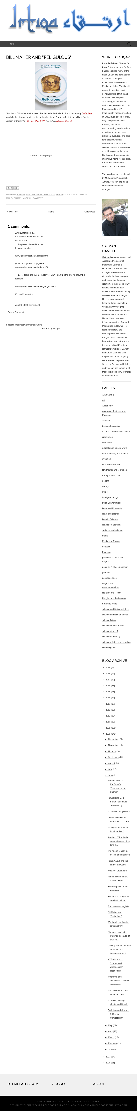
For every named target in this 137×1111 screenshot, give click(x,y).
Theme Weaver (33, 1105)
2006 (108, 1062)
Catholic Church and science (116, 431)
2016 (108, 685)
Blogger (56, 328)
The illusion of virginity (118, 906)
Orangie (106, 189)
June (110, 775)
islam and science (110, 514)
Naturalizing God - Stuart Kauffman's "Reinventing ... (117, 802)
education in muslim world (114, 448)
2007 (108, 1056)
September (113, 757)
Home (11, 44)
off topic (106, 546)
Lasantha (76, 1105)
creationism (107, 437)
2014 (108, 697)
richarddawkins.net (64, 121)
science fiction (109, 620)
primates (106, 572)
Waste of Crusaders (117, 870)
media (105, 535)
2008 (108, 734)
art (103, 400)
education (107, 442)
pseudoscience (109, 578)
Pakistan (106, 552)
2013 (108, 704)
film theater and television (40, 194)
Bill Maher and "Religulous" (39, 57)
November (113, 745)
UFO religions (108, 647)
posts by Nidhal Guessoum (115, 567)
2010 (108, 721)
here (115, 375)
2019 (108, 667)
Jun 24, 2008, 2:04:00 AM (27, 305)
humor (59, 194)
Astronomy (107, 405)
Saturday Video (109, 603)
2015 (108, 691)
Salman (106, 257)
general (105, 481)
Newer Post (12, 211)
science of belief (110, 631)
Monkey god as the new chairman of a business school (119, 949)
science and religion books (115, 614)
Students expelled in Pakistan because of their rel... (119, 936)
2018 (108, 673)
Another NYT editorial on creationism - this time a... (118, 841)
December (113, 739)
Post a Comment (16, 312)
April (110, 1031)
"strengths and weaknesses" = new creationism (118, 981)
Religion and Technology (114, 598)
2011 (108, 716)
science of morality (111, 636)
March (111, 1037)
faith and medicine (111, 464)
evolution (106, 459)
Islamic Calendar (110, 519)
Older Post (89, 211)
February (112, 1043)
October (112, 751)
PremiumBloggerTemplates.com (106, 1105)
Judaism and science (112, 530)
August (111, 763)
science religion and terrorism (116, 642)
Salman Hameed (22, 198)
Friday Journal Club (111, 475)
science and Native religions (115, 609)
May (110, 1025)
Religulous (87, 113)
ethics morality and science (115, 453)
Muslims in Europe (111, 541)
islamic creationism (111, 524)
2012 (108, 710)
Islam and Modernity (112, 508)
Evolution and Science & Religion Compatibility (118, 1014)
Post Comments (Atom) (30, 325)
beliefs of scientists (111, 426)
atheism (21, 194)
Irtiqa (65, 1101)
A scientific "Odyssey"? (119, 811)
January (112, 1049)
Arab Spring (108, 394)
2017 (108, 679)
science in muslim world (113, 625)
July (110, 769)
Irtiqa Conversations (112, 503)
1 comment (37, 198)
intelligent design (110, 497)
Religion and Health (111, 592)
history (105, 486)
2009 (108, 728)
